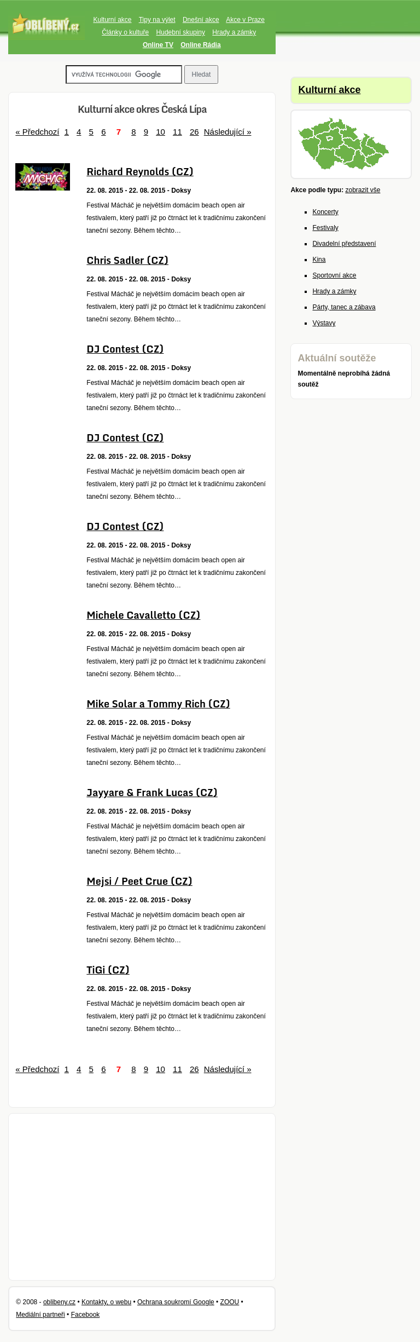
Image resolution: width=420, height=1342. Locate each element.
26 (194, 131)
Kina (318, 259)
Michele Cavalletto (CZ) (143, 615)
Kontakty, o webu (106, 1302)
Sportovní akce (334, 275)
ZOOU (230, 1302)
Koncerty (325, 212)
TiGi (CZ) (107, 969)
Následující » (228, 131)
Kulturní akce (112, 20)
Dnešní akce (201, 20)
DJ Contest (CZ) (125, 349)
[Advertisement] (142, 1197)
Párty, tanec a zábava (343, 307)
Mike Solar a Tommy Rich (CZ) (158, 703)
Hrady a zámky (234, 32)
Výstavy (323, 323)
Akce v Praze (245, 20)
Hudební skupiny (180, 32)
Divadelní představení (344, 243)
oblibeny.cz (59, 1302)
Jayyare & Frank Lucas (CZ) (151, 792)
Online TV (158, 45)
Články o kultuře (125, 32)
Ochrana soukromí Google (175, 1302)
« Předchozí (37, 131)
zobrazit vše (362, 190)
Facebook (85, 1314)
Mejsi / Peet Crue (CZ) (139, 881)
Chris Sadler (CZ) (127, 260)
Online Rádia (200, 45)
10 (160, 131)
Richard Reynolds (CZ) (139, 171)
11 (177, 131)
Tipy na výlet (157, 20)
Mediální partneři (40, 1314)
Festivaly (325, 228)
